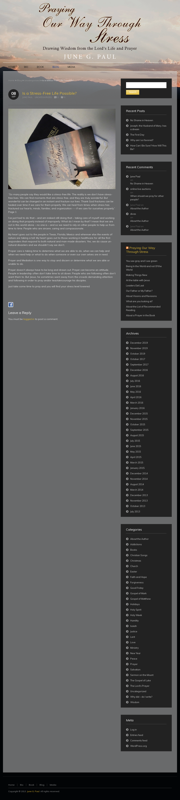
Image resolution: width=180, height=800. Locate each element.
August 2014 (137, 484)
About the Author (139, 208)
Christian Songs (138, 555)
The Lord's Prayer (139, 685)
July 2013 (135, 511)
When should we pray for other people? (147, 198)
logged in (28, 319)
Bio (21, 784)
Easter (133, 571)
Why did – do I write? (141, 696)
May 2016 (135, 391)
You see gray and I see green (141, 261)
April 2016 (136, 397)
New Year (135, 653)
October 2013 (137, 506)
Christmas (135, 560)
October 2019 (137, 353)
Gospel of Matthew (140, 598)
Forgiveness (137, 582)
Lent (132, 636)
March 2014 (136, 489)
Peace (133, 658)
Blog (19, 80)
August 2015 (137, 435)
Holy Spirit (135, 609)
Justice (133, 631)
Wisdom (134, 702)
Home (11, 80)
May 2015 (135, 451)
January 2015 (137, 468)
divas (133, 213)
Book (31, 784)
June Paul (27, 97)
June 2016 (135, 386)
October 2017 (137, 359)
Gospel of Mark (138, 593)
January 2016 (137, 408)
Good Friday (136, 587)
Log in (133, 729)
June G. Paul (33, 791)
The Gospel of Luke (140, 680)
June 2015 (135, 446)
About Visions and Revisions (141, 296)
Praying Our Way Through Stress (140, 250)
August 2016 (137, 375)
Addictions (136, 544)
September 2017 (139, 364)
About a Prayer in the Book (140, 315)
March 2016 (136, 402)
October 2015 (137, 424)
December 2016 (139, 370)
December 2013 (139, 495)
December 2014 (139, 473)
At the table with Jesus (138, 280)
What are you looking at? (139, 301)
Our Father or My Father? (139, 290)
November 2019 (139, 348)
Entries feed (136, 735)
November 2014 (139, 478)
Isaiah (133, 626)
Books (133, 549)
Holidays (135, 604)
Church (134, 566)
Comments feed (138, 740)
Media (53, 784)
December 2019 (139, 342)
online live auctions (140, 189)
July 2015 (135, 440)
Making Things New (136, 275)
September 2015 (139, 429)
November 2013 (139, 500)
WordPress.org (138, 746)
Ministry (134, 647)
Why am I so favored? (141, 140)
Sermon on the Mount (141, 675)
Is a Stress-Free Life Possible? (49, 93)
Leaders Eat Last (135, 285)
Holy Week (136, 615)
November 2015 (139, 419)
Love (133, 642)
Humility (134, 620)
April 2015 (136, 457)
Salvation (135, 669)
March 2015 (136, 462)
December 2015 (139, 413)
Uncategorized (32, 80)
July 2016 (135, 380)
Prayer (134, 664)
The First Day (137, 134)
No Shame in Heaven (141, 120)
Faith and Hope (138, 577)
